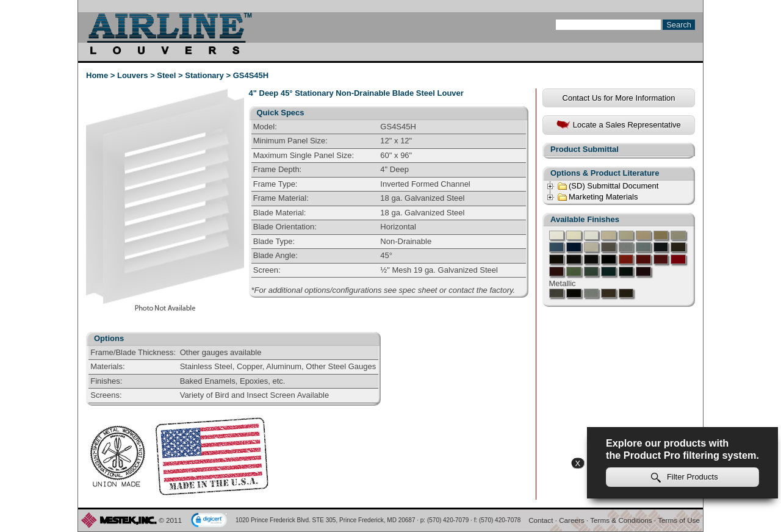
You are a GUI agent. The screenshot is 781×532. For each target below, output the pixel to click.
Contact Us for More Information (619, 97)
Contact (540, 520)
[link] (209, 521)
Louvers (132, 75)
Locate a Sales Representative (618, 125)
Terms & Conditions (621, 520)
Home (97, 75)
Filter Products (684, 477)
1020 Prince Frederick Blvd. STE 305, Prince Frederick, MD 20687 (326, 520)
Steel (166, 75)
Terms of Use (679, 520)
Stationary (204, 75)
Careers (572, 520)
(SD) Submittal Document (607, 186)
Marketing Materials (597, 197)
